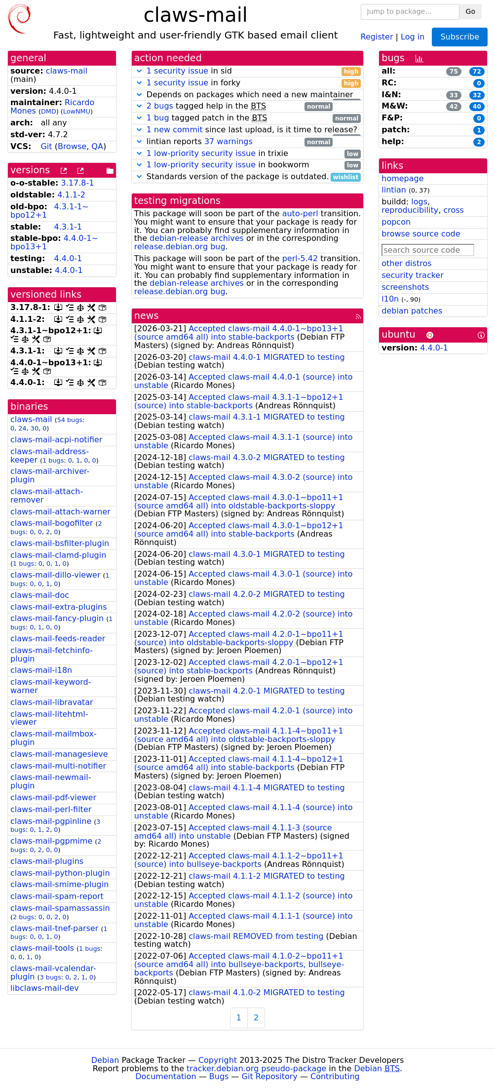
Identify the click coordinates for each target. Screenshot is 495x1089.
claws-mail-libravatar (51, 702)
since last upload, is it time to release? (247, 130)
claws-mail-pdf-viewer (53, 797)
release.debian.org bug (180, 246)
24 (22, 428)
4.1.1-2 (71, 194)
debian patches (411, 310)
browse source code (420, 233)
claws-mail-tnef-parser (54, 928)
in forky (247, 83)
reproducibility (409, 210)
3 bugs (50, 977)
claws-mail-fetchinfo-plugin (51, 654)
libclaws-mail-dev (44, 988)
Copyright (217, 1060)
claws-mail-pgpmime (51, 841)
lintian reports (233, 142)
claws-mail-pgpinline (50, 821)
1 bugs (53, 460)
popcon (396, 222)
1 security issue (177, 71)
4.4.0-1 (68, 258)
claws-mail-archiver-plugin (49, 475)
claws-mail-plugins (46, 861)
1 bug (158, 117)
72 (477, 71)
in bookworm (247, 165)
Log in (412, 36)
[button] (139, 71)
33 (454, 95)
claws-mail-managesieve (59, 754)
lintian (393, 189)
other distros (406, 263)
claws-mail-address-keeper (49, 456)
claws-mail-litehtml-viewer (49, 718)
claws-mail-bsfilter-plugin (59, 543)
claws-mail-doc (39, 595)
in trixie (247, 154)
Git (46, 146)
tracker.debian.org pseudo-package (256, 1068)
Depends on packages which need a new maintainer (247, 95)
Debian (105, 1060)
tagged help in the (233, 106)
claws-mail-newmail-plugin (50, 781)
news (146, 315)
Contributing (335, 1076)
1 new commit (175, 129)
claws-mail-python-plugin (60, 873)
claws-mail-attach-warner (60, 511)
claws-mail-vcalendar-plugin (53, 972)
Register (377, 36)
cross (453, 210)
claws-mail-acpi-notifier (56, 439)
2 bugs (23, 917)
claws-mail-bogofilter (51, 523)
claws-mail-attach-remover (46, 496)
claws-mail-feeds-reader (57, 638)
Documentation (165, 1076)
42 (454, 106)
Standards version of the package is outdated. (247, 177)
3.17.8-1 (77, 183)
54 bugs (69, 420)
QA (97, 146)
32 (477, 95)
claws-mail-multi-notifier (58, 766)
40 (477, 106)
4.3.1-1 (68, 227)
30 (34, 428)
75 (454, 71)
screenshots (405, 287)
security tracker (412, 275)
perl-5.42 (300, 258)
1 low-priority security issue (201, 153)
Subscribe (459, 36)
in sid (247, 71)
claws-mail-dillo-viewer (55, 575)
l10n (390, 299)
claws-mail (67, 71)
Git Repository (270, 1076)
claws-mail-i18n (41, 670)
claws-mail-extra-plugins (58, 607)
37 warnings (228, 141)
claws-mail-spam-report (57, 896)
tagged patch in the (247, 118)
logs (419, 201)
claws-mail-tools (42, 948)
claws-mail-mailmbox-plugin (53, 738)
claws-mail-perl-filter (50, 809)
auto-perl (300, 213)
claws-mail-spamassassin (60, 908)
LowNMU (76, 111)
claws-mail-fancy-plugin (57, 618)
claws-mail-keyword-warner (50, 686)
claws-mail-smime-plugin (59, 884)
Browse (72, 146)
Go (470, 11)
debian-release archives (197, 238)
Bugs (219, 1076)
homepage (402, 178)
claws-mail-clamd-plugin (58, 555)
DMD (48, 111)
